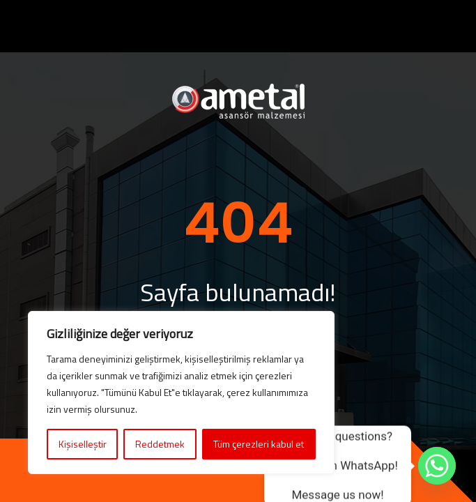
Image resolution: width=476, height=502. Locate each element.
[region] (181, 392)
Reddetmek (160, 443)
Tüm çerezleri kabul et (258, 443)
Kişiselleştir (83, 443)
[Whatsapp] (437, 466)
